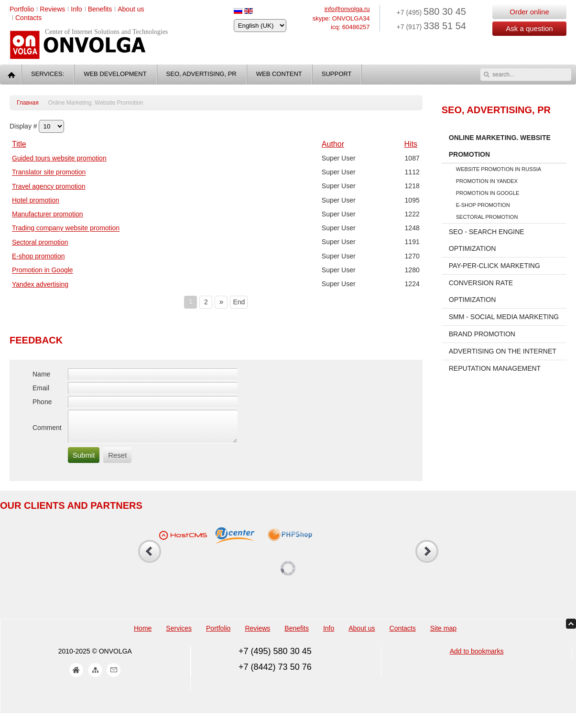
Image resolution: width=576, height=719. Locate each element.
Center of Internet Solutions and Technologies (106, 31)
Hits (411, 144)
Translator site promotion (49, 172)
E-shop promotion (38, 256)
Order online (529, 12)
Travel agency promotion (49, 186)
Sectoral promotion (40, 242)
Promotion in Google (42, 270)
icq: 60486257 (350, 27)
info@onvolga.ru (347, 8)
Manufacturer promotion (47, 214)
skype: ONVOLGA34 (341, 18)
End (239, 302)
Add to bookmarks (477, 657)
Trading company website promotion (66, 228)
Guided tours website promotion (59, 158)
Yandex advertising (40, 284)
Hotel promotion (35, 200)
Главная (28, 102)
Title (19, 144)
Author (333, 144)
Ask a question (529, 28)
